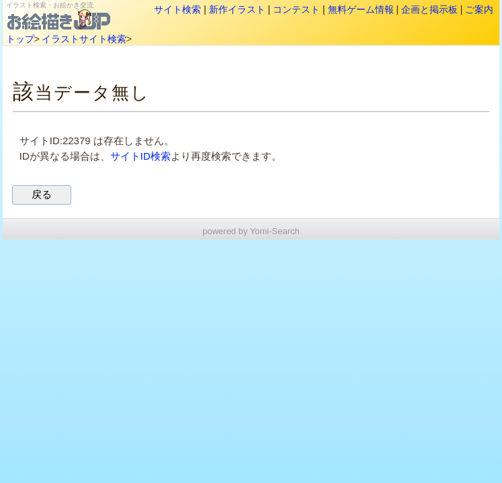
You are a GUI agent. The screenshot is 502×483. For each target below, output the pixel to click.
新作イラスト (237, 9)
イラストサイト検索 (84, 39)
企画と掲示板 (429, 9)
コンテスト (296, 9)
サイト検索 (177, 9)
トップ (20, 39)
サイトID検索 (140, 156)
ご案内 (479, 9)
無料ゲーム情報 (361, 9)
